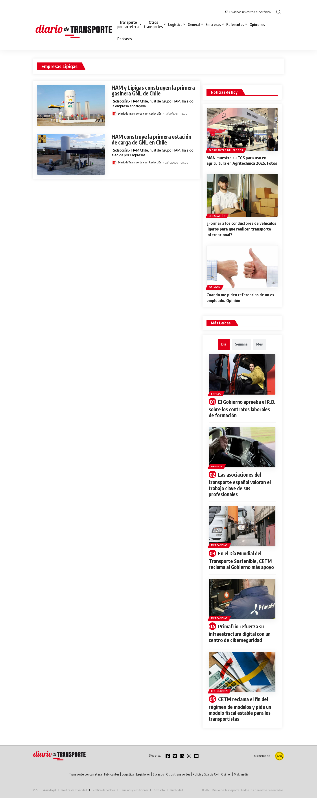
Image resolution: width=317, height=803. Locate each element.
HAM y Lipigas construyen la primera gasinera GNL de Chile (148, 90)
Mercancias (220, 546)
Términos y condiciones (134, 795)
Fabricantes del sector (226, 150)
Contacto (159, 795)
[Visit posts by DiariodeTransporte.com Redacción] (114, 113)
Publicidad (176, 795)
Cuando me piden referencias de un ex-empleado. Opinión (239, 300)
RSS (35, 795)
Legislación (217, 220)
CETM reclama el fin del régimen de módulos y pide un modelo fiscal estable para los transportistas (242, 714)
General (218, 468)
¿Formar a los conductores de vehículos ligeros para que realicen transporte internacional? (239, 233)
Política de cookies (104, 795)
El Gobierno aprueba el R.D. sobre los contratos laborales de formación (238, 411)
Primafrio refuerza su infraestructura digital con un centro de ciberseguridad (241, 639)
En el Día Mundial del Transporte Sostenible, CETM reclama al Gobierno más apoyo (242, 564)
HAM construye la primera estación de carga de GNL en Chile (154, 139)
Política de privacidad (74, 795)
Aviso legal (49, 795)
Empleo (217, 395)
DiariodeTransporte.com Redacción (140, 113)
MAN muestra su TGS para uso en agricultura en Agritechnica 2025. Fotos (238, 163)
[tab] (224, 346)
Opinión (215, 290)
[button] (278, 12)
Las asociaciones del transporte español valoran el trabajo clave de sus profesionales (241, 486)
